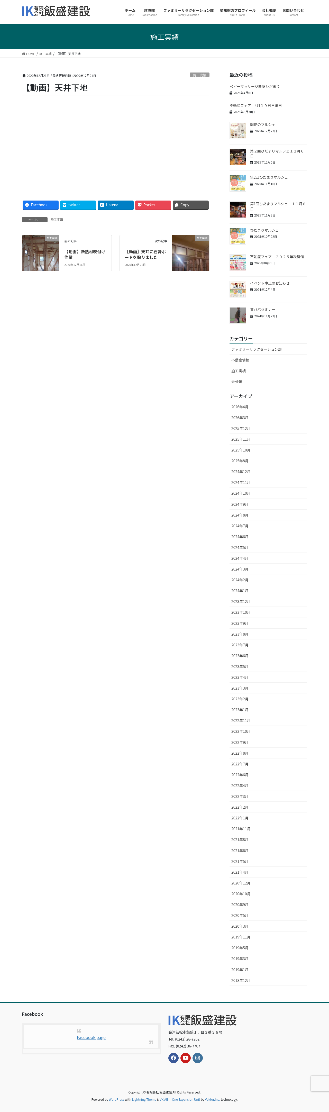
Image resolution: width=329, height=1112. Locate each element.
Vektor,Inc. (212, 1099)
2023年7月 (240, 644)
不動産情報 (240, 360)
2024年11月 (241, 482)
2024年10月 (241, 493)
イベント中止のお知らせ (270, 283)
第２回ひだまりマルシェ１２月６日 (277, 153)
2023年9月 (240, 623)
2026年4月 (240, 406)
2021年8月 (240, 839)
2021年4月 (240, 872)
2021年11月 (241, 828)
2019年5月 (240, 947)
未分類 (236, 381)
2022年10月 (241, 731)
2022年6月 (240, 774)
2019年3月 (240, 958)
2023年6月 (240, 655)
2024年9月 (240, 504)
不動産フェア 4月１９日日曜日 (256, 105)
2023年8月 (240, 634)
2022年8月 (240, 753)
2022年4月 (240, 785)
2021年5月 (240, 861)
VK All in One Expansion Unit (180, 1099)
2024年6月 (240, 536)
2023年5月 (240, 666)
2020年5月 (240, 915)
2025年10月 (241, 450)
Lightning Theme (144, 1099)
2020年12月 (241, 882)
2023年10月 (241, 612)
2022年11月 (241, 720)
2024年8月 (240, 515)
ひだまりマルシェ (264, 230)
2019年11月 (241, 936)
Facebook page (91, 1037)
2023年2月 (240, 698)
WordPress (116, 1099)
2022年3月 (240, 796)
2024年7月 (240, 525)
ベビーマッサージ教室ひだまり (255, 86)
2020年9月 (240, 904)
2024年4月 (240, 558)
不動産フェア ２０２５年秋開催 (277, 256)
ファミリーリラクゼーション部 (256, 349)
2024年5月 (240, 547)
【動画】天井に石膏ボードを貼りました (145, 254)
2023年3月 (240, 688)
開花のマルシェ (262, 124)
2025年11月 (241, 439)
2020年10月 (241, 893)
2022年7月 (240, 763)
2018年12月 (241, 980)
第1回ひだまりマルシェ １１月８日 (278, 206)
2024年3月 (240, 569)
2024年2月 (240, 579)
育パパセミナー (262, 309)
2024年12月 (241, 471)
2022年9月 (240, 742)
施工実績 (199, 75)
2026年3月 (240, 417)
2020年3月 (240, 926)
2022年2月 (240, 807)
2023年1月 (240, 709)
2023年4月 (240, 677)
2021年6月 (240, 850)
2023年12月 (241, 601)
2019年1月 (240, 969)
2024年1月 (240, 590)
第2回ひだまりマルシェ (269, 177)
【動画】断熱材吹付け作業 (84, 254)
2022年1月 (240, 817)
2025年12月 (241, 428)
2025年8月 (240, 460)
